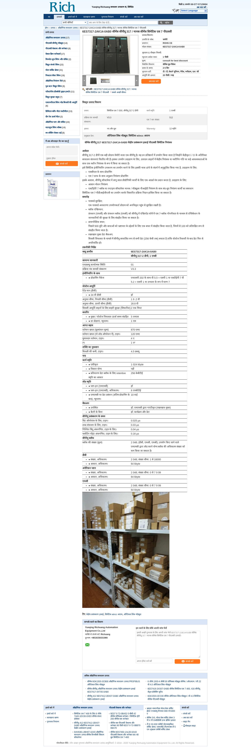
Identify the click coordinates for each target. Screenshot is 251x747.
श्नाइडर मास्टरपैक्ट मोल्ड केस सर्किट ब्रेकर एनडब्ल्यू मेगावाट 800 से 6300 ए (161, 711)
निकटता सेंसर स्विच (52, 75)
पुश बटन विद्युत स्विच (53, 86)
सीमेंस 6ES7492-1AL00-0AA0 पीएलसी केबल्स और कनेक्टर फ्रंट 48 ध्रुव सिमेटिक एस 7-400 (125, 734)
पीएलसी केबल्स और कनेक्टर (56, 48)
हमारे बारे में (72, 17)
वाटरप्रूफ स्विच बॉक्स (53, 127)
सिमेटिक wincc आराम (113, 614)
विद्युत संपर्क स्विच (52, 64)
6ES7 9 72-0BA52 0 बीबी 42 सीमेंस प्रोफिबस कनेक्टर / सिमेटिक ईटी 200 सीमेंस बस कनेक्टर (125, 716)
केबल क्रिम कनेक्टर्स (52, 54)
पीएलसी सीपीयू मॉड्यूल (54, 43)
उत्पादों (59, 17)
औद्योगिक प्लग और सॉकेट (55, 122)
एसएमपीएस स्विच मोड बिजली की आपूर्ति (61, 102)
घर (49, 17)
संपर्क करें (123, 17)
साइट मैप (186, 721)
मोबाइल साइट (189, 726)
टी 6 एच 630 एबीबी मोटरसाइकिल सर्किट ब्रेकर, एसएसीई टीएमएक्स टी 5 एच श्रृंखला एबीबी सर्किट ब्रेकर (161, 727)
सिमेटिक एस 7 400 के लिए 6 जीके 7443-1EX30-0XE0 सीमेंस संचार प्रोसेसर (87, 716)
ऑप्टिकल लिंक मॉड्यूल (132, 614)
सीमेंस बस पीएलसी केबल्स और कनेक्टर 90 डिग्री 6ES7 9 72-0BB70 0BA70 (125, 725)
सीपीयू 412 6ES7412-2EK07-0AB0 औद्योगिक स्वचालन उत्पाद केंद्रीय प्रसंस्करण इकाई (87, 725)
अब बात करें (201, 7)
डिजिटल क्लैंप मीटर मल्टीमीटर (56, 111)
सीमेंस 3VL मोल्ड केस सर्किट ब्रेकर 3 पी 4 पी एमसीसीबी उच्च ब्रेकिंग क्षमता (161, 718)
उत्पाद (53, 28)
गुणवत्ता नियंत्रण (107, 17)
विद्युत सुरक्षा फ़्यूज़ (52, 97)
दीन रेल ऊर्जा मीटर (52, 116)
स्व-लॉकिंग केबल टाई (53, 133)
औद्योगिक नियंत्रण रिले (54, 81)
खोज (167, 22)
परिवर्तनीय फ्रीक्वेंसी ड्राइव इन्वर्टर (57, 91)
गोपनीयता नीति (62, 743)
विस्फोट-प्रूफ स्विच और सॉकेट (56, 59)
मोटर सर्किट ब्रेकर (52, 70)
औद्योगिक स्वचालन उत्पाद (68, 28)
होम (46, 28)
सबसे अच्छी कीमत (119, 92)
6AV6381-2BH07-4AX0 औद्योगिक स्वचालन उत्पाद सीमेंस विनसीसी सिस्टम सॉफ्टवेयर (89, 734)
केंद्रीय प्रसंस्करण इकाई (95, 614)
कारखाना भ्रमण (89, 17)
